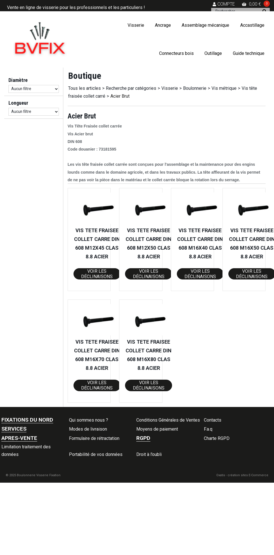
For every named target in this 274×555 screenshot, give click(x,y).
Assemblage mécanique (205, 25)
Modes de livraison (88, 429)
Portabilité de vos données (95, 454)
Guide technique (248, 53)
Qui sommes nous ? (88, 420)
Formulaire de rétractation (94, 438)
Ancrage (163, 25)
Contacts (212, 420)
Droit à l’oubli (149, 454)
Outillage (213, 53)
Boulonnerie (194, 88)
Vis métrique (224, 88)
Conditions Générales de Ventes (168, 420)
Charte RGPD (217, 438)
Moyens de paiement (157, 429)
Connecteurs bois (176, 53)
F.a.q (208, 429)
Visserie (136, 25)
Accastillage (252, 25)
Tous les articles (84, 88)
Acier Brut (120, 96)
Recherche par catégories (131, 88)
